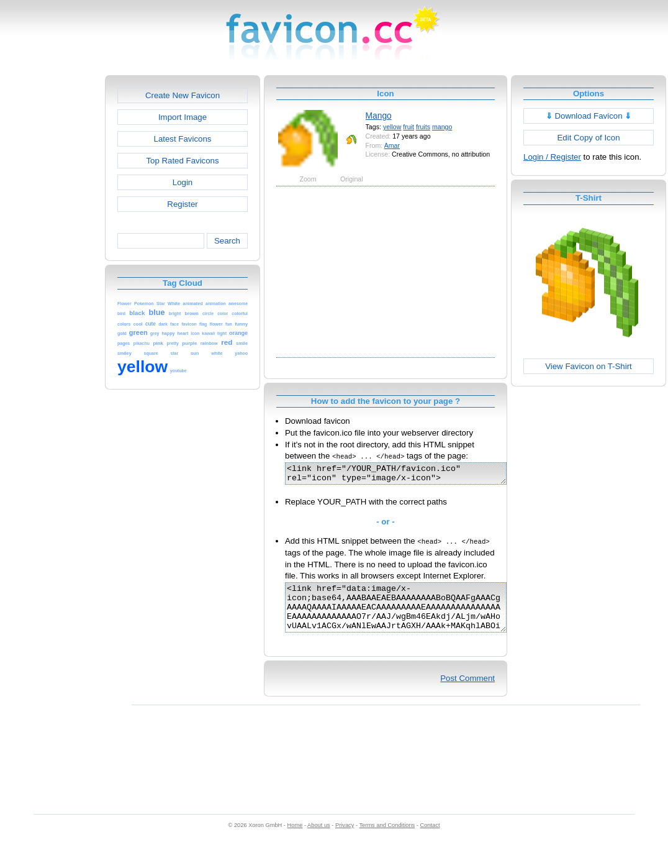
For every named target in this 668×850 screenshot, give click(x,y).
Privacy (344, 838)
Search (227, 240)
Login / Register (552, 157)
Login (182, 182)
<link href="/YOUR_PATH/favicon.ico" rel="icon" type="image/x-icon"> (409, 475)
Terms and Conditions (387, 838)
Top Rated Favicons (182, 160)
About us (318, 838)
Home (295, 838)
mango (442, 126)
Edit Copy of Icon (588, 137)
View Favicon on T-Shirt (588, 366)
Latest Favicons (183, 139)
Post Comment (467, 691)
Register (182, 204)
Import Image (182, 117)
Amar (392, 145)
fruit (408, 126)
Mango (379, 116)
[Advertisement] (51, 261)
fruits (423, 126)
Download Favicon (589, 116)
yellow (392, 126)
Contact (430, 838)
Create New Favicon (182, 95)
